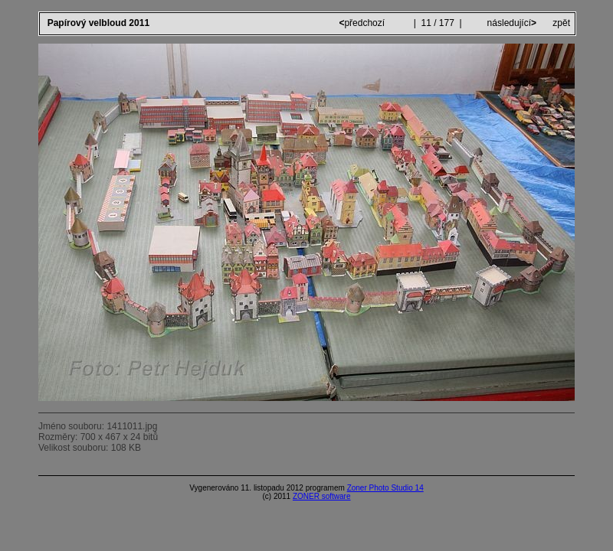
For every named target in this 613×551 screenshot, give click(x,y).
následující (510, 23)
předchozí (363, 23)
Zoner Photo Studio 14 (385, 488)
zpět (561, 23)
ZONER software (322, 496)
